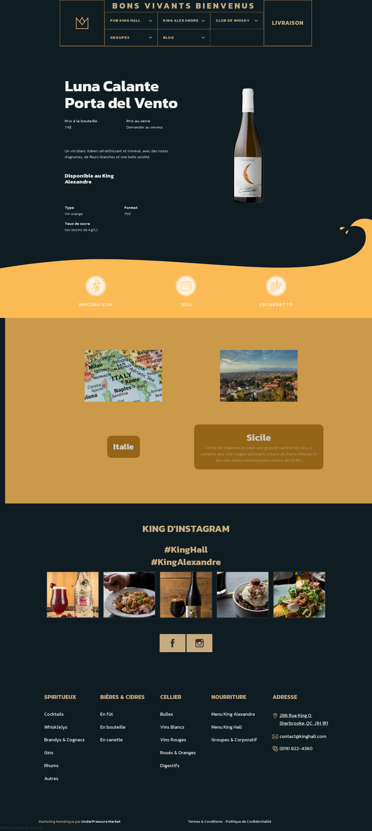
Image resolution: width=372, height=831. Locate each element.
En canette (111, 739)
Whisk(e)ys (55, 726)
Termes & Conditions (205, 821)
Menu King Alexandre (233, 714)
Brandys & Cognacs (64, 739)
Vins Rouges (173, 739)
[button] (131, 20)
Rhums (51, 765)
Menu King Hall (226, 726)
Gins (48, 752)
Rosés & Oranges (178, 752)
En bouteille (113, 726)
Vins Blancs (172, 726)
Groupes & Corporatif (234, 739)
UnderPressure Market (100, 821)
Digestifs (170, 765)
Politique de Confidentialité (248, 821)
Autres (51, 778)
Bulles (166, 714)
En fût (106, 714)
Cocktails (54, 714)
